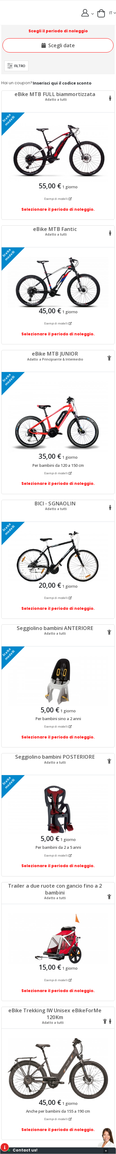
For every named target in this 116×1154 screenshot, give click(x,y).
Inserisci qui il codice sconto (62, 83)
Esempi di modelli (58, 199)
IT (110, 13)
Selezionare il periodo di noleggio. (58, 209)
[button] (101, 13)
